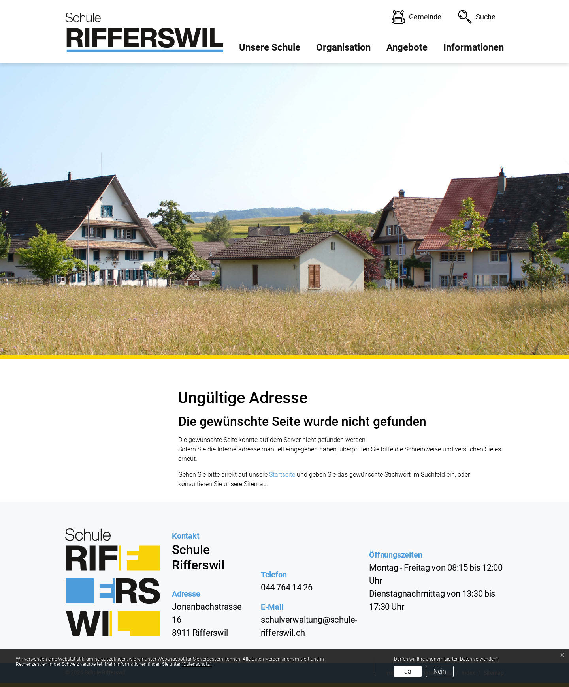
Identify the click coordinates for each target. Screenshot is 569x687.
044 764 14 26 (287, 587)
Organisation (343, 47)
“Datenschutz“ (196, 664)
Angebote (407, 47)
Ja (407, 671)
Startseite (282, 474)
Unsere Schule (269, 47)
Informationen (473, 47)
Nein (439, 671)
